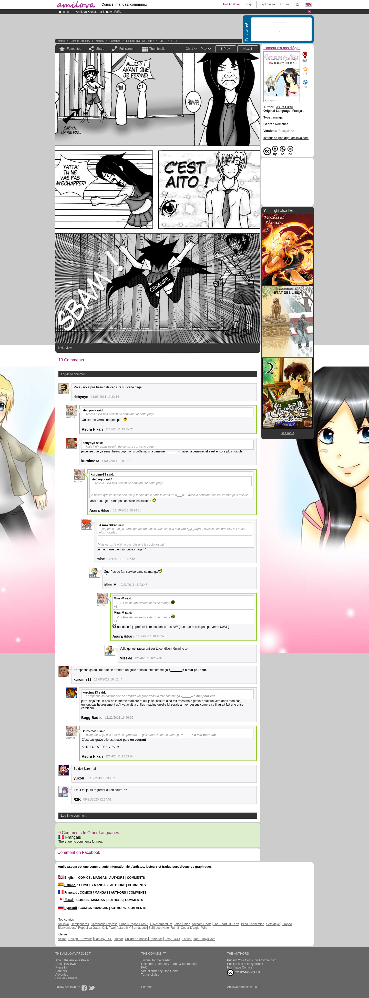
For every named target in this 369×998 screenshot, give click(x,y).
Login (249, 4)
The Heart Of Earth (226, 924)
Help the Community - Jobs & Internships (169, 964)
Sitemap (146, 987)
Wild (204, 928)
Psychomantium (161, 924)
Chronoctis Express (104, 924)
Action (62, 939)
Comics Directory (80, 40)
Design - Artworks (80, 939)
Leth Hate (162, 928)
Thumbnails (157, 49)
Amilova (63, 924)
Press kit (61, 967)
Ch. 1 (162, 40)
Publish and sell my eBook (245, 964)
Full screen (127, 49)
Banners (61, 971)
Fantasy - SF (103, 939)
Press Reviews (65, 964)
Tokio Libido (182, 924)
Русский (67, 908)
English (67, 878)
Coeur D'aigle (190, 928)
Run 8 (175, 928)
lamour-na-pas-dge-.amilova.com (286, 138)
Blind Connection (252, 924)
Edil (151, 928)
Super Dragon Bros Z (133, 924)
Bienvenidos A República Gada (79, 928)
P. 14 (174, 40)
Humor (118, 939)
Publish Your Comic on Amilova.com (251, 960)
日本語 (66, 900)
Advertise (61, 974)
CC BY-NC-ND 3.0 (243, 972)
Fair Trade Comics (239, 967)
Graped (287, 924)
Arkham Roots (201, 924)
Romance (114, 40)
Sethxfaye (273, 924)
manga (100, 40)
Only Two (108, 928)
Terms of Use (150, 974)
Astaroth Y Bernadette (132, 928)
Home (61, 40)
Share (100, 49)
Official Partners (66, 978)
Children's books (136, 939)
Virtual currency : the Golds (159, 971)
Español (67, 885)
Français (69, 837)
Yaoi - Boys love (204, 939)
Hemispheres (80, 924)
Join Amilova (231, 4)
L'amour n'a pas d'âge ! (139, 40)
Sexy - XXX (172, 939)
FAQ (144, 967)
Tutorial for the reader (156, 960)
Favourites (74, 49)
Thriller (187, 939)
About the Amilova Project (72, 960)
